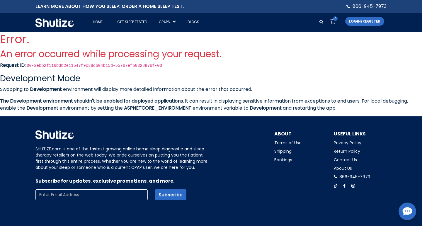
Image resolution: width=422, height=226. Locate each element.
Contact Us (345, 160)
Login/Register (364, 21)
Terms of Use (288, 143)
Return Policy (347, 151)
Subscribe (171, 194)
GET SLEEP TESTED (132, 21)
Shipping (283, 151)
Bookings (283, 160)
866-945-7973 (370, 6)
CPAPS (167, 21)
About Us (343, 168)
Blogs (193, 21)
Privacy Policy (347, 143)
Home (98, 21)
